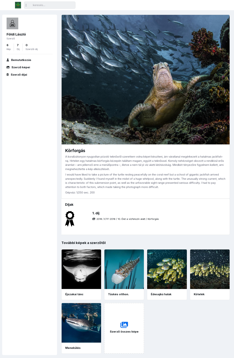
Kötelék (199, 294)
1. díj (95, 213)
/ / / (125, 218)
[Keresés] (50, 5)
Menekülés (73, 348)
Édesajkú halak (161, 294)
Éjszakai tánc (74, 294)
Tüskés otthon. (118, 294)
